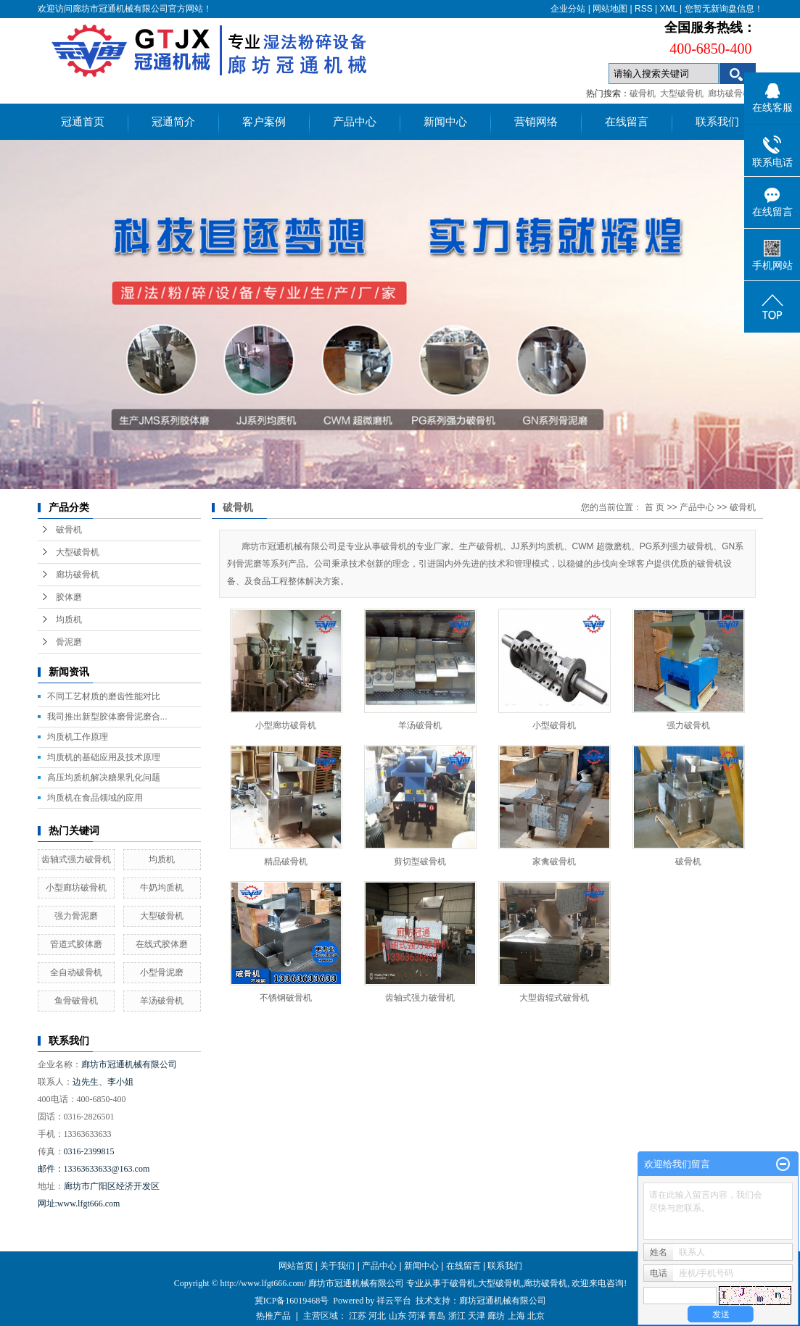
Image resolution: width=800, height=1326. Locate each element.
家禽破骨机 (554, 861)
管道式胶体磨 (76, 944)
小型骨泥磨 (161, 972)
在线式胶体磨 (162, 944)
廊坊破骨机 (729, 93)
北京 (536, 1316)
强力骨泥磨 (76, 916)
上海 (516, 1316)
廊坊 (496, 1316)
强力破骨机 (688, 725)
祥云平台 (393, 1301)
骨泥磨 (69, 642)
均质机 (69, 619)
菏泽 (417, 1316)
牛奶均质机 (161, 888)
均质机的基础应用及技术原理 (103, 757)
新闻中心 (445, 122)
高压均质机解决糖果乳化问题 (103, 777)
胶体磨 (69, 597)
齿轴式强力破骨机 (76, 859)
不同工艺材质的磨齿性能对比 (103, 696)
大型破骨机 (682, 93)
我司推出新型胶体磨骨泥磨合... (107, 717)
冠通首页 (82, 122)
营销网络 (536, 122)
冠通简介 (173, 122)
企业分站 (567, 9)
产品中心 (354, 122)
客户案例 (264, 122)
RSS (644, 9)
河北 (377, 1316)
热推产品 (273, 1316)
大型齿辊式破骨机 (554, 998)
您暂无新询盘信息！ (724, 9)
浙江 (457, 1316)
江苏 (357, 1316)
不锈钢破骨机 (286, 998)
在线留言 (626, 122)
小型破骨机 (554, 725)
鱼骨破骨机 (76, 1001)
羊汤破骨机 (161, 1001)
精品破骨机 (286, 861)
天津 (476, 1316)
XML (668, 9)
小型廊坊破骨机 (76, 888)
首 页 (654, 507)
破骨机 (643, 93)
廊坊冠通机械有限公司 (502, 1301)
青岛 (436, 1316)
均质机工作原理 (77, 737)
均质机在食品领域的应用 (95, 798)
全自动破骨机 (76, 972)
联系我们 (717, 122)
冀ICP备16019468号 (292, 1301)
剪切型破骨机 (420, 861)
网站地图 (610, 9)
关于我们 (337, 1266)
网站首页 (296, 1266)
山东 (397, 1316)
